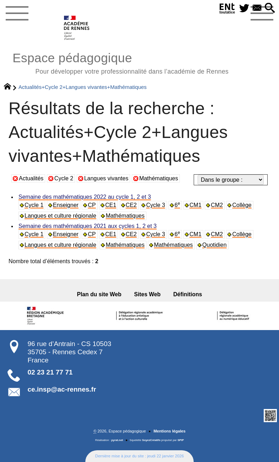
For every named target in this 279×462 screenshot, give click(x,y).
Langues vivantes (106, 178)
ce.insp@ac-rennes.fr (62, 389)
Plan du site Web (99, 294)
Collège (241, 205)
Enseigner (66, 205)
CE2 (131, 205)
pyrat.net (117, 440)
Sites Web (147, 294)
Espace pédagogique (120, 62)
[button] (269, 8)
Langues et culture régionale (60, 216)
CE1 (110, 205)
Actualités (31, 178)
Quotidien (214, 245)
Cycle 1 (34, 205)
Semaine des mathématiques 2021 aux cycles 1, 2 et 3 (87, 226)
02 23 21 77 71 (50, 372)
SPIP (180, 440)
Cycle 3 (155, 205)
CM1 (195, 205)
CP (92, 205)
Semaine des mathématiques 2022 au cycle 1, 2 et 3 (84, 197)
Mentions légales (170, 431)
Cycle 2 (63, 178)
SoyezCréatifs (151, 440)
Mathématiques (158, 178)
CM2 (217, 205)
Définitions (187, 294)
